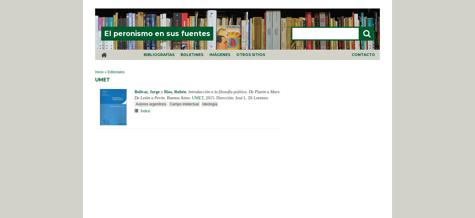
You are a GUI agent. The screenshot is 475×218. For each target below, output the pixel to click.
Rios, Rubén (175, 92)
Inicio (99, 72)
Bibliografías (159, 54)
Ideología (209, 104)
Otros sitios (250, 54)
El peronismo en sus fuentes (157, 33)
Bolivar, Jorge (147, 92)
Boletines (192, 54)
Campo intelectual (184, 104)
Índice (145, 111)
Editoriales (116, 72)
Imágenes (219, 54)
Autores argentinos (151, 104)
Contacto (363, 54)
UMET (198, 98)
